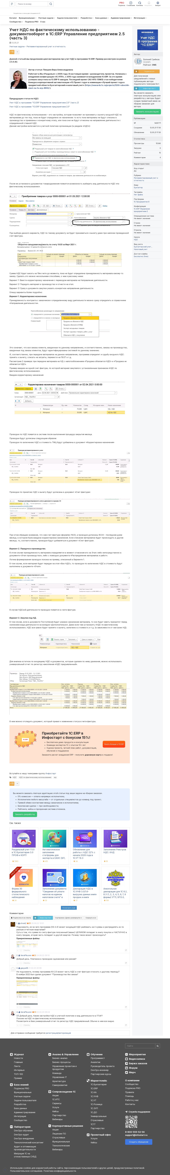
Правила (129, 1092)
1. (17, 923)
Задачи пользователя (25, 1100)
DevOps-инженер (100, 1070)
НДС (15, 777)
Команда (56, 1073)
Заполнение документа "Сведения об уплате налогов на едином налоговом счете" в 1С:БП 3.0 (54, 894)
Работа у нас (132, 1100)
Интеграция (20, 1116)
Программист (98, 1058)
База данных (20, 1108)
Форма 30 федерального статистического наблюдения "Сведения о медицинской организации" (20, 897)
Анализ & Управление (65, 1054)
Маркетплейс (99, 1080)
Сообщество (20, 1120)
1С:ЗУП (94, 1108)
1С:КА (94, 1092)
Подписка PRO (21, 1088)
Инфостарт (50, 773)
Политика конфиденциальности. (59, 1171)
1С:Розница (96, 1104)
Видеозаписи (137, 1058)
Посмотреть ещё (68, 908)
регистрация (52, 1033)
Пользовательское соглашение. (26, 1171)
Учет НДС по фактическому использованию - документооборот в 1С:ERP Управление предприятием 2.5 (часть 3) (67, 33)
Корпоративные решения (67, 1125)
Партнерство (59, 1115)
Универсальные (98, 1116)
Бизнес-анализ (59, 1058)
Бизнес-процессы (61, 1062)
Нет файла (138, 194)
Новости (18, 1058)
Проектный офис (101, 1134)
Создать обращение (138, 1142)
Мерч (132, 1072)
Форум (133, 1067)
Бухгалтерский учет (143, 247)
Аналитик (95, 1062)
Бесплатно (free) (141, 256)
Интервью (19, 1070)
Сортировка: (68, 918)
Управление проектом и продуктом (64, 1068)
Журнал (19, 1054)
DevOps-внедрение (24, 1138)
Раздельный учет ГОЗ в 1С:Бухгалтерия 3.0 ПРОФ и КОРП (23, 852)
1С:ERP (94, 1088)
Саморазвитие (59, 1085)
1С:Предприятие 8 (141, 202)
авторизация (65, 1033)
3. (17, 968)
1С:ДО (94, 1112)
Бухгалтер (138, 187)
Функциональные (22, 1092)
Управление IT (59, 1077)
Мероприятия (137, 1054)
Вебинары (57, 1119)
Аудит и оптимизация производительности (25, 1148)
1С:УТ (93, 1100)
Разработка (20, 1104)
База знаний (21, 1084)
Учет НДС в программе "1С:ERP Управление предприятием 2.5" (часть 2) (44, 102)
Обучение (97, 1054)
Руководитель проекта (102, 1066)
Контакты (130, 1104)
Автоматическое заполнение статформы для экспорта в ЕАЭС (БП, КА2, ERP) (53, 855)
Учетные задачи (22, 1096)
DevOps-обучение (23, 1130)
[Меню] (11, 3)
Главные (18, 1062)
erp (55, 777)
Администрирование (24, 1112)
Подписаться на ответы (21, 918)
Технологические (61, 1145)
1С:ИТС (56, 1099)
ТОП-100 (18, 1074)
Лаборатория (22, 1126)
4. (17, 1012)
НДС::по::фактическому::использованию (35, 777)
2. (17, 955)
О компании (132, 1080)
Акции (55, 1095)
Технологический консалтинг (28, 1142)
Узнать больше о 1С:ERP (114, 744)
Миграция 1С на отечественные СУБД (25, 1155)
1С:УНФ (94, 1096)
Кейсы (55, 1111)
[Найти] (157, 1046)
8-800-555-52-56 (135, 1132)
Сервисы (56, 1103)
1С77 (93, 1124)
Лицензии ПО (59, 1133)
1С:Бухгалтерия (98, 1084)
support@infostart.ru (136, 1135)
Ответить (26, 950)
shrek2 (23, 923)
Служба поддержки (139, 1112)
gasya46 (24, 968)
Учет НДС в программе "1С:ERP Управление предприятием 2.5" (39, 106)
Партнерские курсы (101, 1074)
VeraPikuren (26, 955)
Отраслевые (58, 1137)
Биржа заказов (138, 1063)
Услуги (55, 1107)
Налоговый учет (140, 249)
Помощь (129, 1096)
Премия (18, 1078)
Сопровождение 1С (64, 1091)
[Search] (142, 1046)
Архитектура (59, 1081)
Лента (17, 1066)
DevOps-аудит (21, 1134)
